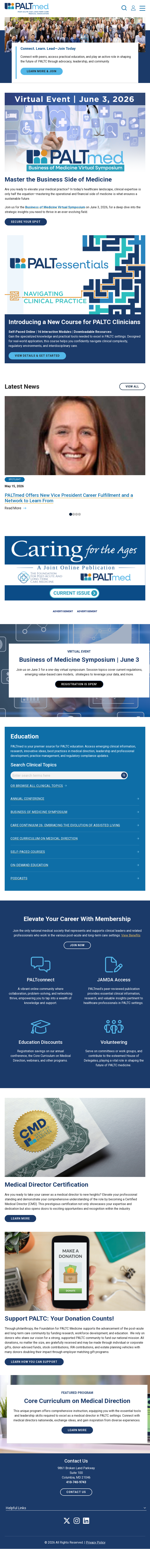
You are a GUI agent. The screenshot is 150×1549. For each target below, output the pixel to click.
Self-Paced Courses (28, 852)
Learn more (20, 1218)
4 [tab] (79, 514)
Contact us (76, 1492)
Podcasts (19, 878)
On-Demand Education (29, 865)
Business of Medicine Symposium (39, 812)
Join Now (77, 945)
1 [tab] (70, 514)
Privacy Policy (95, 1542)
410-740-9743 (76, 1482)
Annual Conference (27, 799)
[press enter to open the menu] (142, 9)
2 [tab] (73, 514)
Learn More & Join (41, 71)
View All (132, 386)
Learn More (77, 1430)
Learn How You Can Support (34, 1361)
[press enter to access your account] (133, 8)
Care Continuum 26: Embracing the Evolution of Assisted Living (65, 825)
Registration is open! (79, 684)
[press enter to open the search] (124, 8)
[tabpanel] (75, 453)
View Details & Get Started (37, 355)
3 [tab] (76, 514)
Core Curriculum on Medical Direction (44, 838)
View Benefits (130, 935)
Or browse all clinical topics (37, 786)
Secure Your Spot (26, 221)
